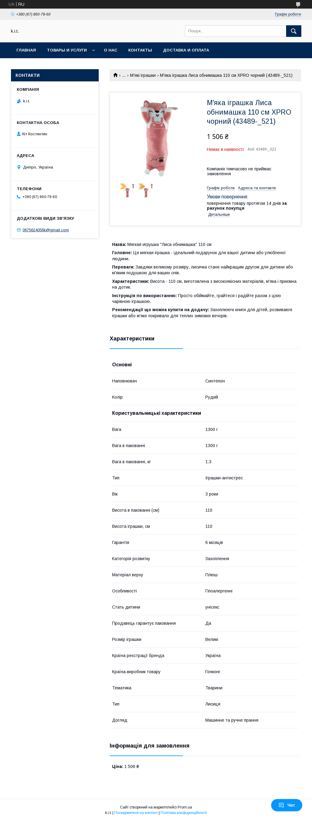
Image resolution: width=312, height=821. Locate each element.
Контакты (140, 50)
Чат (286, 805)
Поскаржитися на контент (136, 813)
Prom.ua (185, 807)
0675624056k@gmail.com (46, 230)
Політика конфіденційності (184, 813)
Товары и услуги (67, 50)
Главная (26, 50)
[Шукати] (293, 31)
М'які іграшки (143, 75)
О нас (110, 50)
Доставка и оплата (186, 50)
